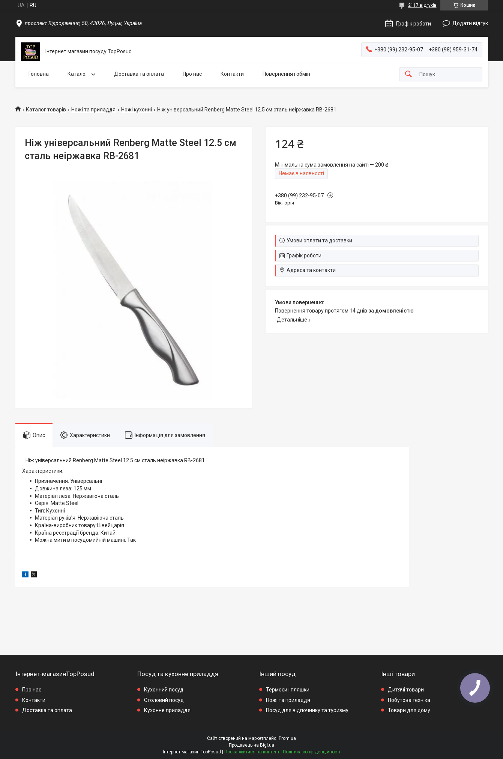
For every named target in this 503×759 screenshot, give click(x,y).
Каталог (78, 74)
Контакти (232, 74)
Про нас (192, 74)
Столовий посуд (164, 700)
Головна (39, 74)
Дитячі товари (406, 690)
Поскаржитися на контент (251, 751)
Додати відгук (470, 23)
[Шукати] (408, 74)
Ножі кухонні (136, 110)
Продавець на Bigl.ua (251, 745)
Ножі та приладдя (93, 110)
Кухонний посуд (163, 690)
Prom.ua (287, 738)
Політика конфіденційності (311, 751)
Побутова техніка (409, 700)
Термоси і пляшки (287, 690)
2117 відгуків (422, 5)
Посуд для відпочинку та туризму (307, 710)
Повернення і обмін (286, 74)
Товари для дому (409, 710)
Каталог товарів (46, 110)
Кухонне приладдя (167, 710)
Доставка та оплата (139, 74)
